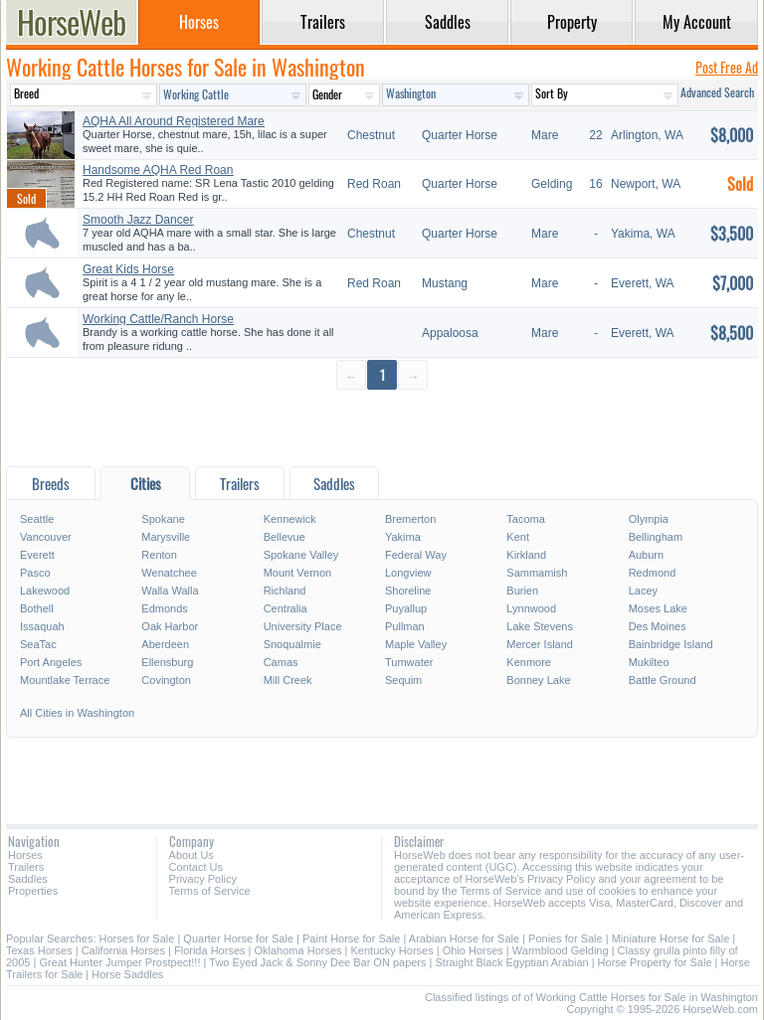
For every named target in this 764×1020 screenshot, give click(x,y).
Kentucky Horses (392, 950)
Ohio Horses (473, 950)
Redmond (652, 573)
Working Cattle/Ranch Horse (158, 319)
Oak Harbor (169, 626)
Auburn (646, 555)
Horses (25, 855)
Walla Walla (169, 590)
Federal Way (416, 555)
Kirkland (526, 555)
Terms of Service (210, 891)
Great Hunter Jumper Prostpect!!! (119, 962)
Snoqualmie (292, 644)
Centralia (285, 608)
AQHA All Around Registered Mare (174, 121)
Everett (37, 555)
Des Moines (657, 626)
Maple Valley (416, 644)
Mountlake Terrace (64, 680)
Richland (285, 590)
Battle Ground (662, 680)
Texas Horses (39, 950)
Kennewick (290, 519)
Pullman (405, 626)
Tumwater (409, 662)
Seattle (37, 519)
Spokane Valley (301, 555)
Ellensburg (167, 662)
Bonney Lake (538, 680)
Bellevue (284, 537)
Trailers (26, 867)
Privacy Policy (203, 879)
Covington (166, 680)
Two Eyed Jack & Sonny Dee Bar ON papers (317, 962)
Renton (158, 555)
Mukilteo (649, 662)
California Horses (123, 950)
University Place (303, 626)
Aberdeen (165, 644)
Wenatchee (168, 573)
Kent (517, 537)
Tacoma (525, 519)
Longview (408, 573)
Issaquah (42, 626)
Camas (281, 662)
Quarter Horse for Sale (238, 938)
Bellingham (655, 537)
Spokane (162, 519)
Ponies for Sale (565, 938)
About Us (191, 855)
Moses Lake (658, 608)
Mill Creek (288, 680)
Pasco (35, 573)
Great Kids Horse (128, 269)
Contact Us (196, 867)
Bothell (37, 608)
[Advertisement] (382, 427)
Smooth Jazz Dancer (138, 220)
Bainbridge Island (671, 644)
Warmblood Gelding (560, 950)
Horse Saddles (127, 974)
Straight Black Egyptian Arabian (512, 962)
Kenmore (528, 662)
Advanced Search (717, 92)
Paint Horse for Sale (351, 938)
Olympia (648, 519)
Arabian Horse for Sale (464, 938)
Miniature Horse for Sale (671, 938)
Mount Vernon (298, 573)
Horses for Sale (137, 938)
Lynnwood (531, 608)
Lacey (643, 590)
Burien (522, 590)
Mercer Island (539, 644)
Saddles (28, 879)
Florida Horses (210, 950)
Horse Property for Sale (655, 962)
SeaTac (38, 644)
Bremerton (410, 519)
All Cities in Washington (77, 713)
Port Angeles (51, 662)
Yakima (403, 537)
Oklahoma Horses (298, 950)
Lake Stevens (539, 626)
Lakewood (45, 590)
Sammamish (536, 573)
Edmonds (164, 608)
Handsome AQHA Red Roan (158, 170)
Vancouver (46, 537)
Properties (33, 891)
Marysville (165, 537)
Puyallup (406, 608)
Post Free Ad (726, 67)
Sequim (403, 680)
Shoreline (408, 590)
